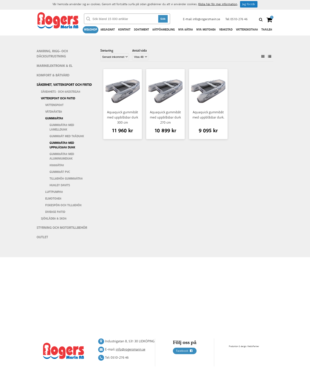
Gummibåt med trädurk (67, 136)
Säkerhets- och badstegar (60, 92)
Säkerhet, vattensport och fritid (64, 84)
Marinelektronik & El (55, 65)
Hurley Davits (60, 185)
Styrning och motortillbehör (62, 227)
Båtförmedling (163, 30)
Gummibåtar (54, 118)
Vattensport (54, 105)
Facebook (184, 351)
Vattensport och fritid (58, 98)
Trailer (266, 30)
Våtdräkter (53, 112)
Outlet (42, 237)
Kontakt (124, 30)
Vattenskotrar (247, 30)
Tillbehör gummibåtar (66, 179)
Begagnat (108, 30)
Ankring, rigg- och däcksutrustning (52, 54)
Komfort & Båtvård (53, 75)
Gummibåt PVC (60, 172)
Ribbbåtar (57, 165)
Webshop (90, 30)
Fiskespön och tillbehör (63, 205)
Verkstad (225, 30)
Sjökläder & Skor (54, 219)
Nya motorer (206, 30)
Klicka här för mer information (217, 4)
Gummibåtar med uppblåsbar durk (62, 145)
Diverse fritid (55, 212)
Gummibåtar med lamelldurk (62, 127)
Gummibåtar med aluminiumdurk (62, 156)
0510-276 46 (239, 19)
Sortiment (141, 30)
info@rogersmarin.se (206, 19)
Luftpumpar (54, 192)
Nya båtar (185, 30)
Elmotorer (53, 199)
